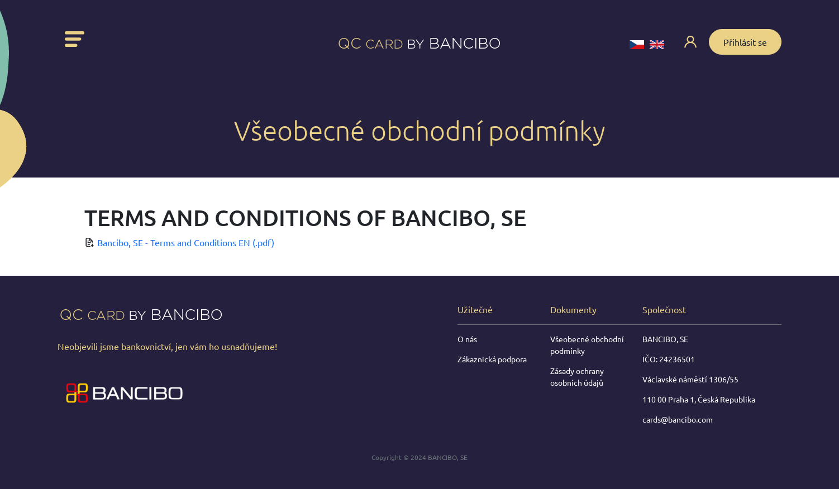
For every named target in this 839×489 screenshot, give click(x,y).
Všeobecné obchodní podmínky (587, 345)
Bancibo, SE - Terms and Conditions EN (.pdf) (185, 242)
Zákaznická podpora (492, 359)
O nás (467, 339)
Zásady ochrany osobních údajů (577, 376)
